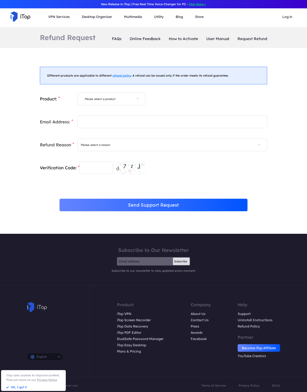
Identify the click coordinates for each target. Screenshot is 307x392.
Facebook (199, 339)
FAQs (117, 39)
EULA (276, 385)
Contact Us (200, 320)
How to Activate (183, 39)
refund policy (121, 75)
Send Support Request (153, 205)
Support (244, 314)
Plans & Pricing (129, 351)
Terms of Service (214, 385)
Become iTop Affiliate (259, 348)
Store (199, 17)
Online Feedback (145, 39)
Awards (197, 332)
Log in (287, 17)
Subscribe (180, 261)
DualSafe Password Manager (140, 339)
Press (195, 326)
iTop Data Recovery (132, 326)
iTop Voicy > (197, 4)
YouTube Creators (252, 356)
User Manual (217, 39)
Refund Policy (249, 326)
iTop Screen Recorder (134, 320)
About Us (198, 314)
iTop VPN (124, 314)
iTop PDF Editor (129, 332)
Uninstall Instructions (255, 320)
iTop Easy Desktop (131, 345)
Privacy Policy (248, 385)
